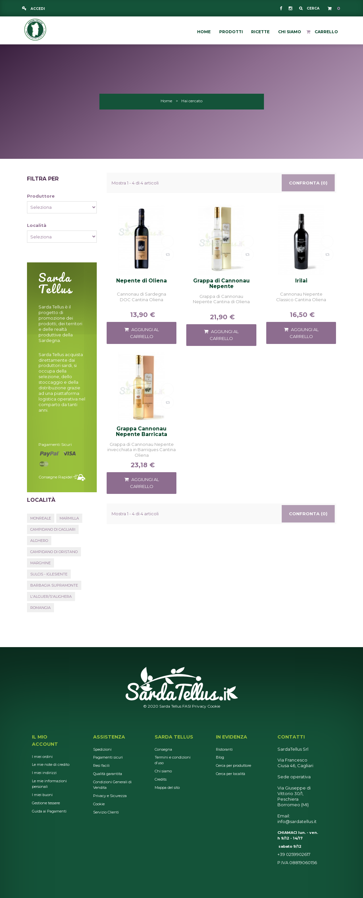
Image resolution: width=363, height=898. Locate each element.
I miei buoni (42, 794)
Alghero (39, 540)
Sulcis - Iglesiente (48, 574)
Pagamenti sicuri (55, 444)
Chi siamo (163, 771)
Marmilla (69, 518)
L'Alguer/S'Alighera (51, 596)
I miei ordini (42, 756)
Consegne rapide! (55, 476)
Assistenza (109, 737)
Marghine (40, 563)
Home (166, 100)
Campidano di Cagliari (52, 529)
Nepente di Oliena (141, 281)
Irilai (301, 281)
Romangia (40, 607)
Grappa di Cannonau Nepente (221, 283)
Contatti (291, 737)
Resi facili (101, 765)
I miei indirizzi (44, 772)
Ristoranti (224, 749)
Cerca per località (230, 773)
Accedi (37, 9)
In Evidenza (231, 737)
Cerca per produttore (233, 765)
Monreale (40, 518)
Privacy (199, 706)
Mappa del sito (167, 787)
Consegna (163, 749)
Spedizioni (102, 749)
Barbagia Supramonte (54, 585)
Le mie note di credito (50, 764)
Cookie (213, 706)
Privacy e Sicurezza (110, 795)
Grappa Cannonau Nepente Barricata (141, 431)
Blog (220, 757)
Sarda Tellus (174, 737)
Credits (161, 779)
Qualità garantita (107, 773)
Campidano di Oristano (54, 551)
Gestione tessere (46, 803)
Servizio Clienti (106, 812)
